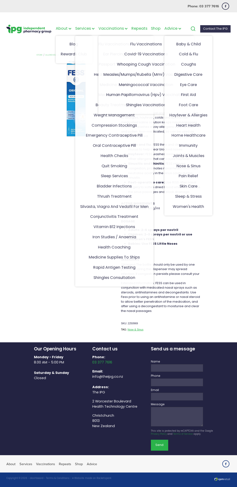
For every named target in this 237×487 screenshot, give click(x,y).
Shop (156, 29)
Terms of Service (183, 434)
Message (158, 404)
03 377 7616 (102, 362)
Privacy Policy (159, 434)
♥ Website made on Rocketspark (91, 478)
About (63, 29)
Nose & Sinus (136, 329)
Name (155, 361)
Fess (69, 55)
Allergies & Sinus (54, 55)
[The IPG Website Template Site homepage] (28, 28)
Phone (155, 376)
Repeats (139, 29)
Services (85, 29)
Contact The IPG (215, 28)
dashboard (36, 478)
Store (39, 55)
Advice (172, 29)
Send (159, 445)
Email (155, 390)
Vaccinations (113, 29)
